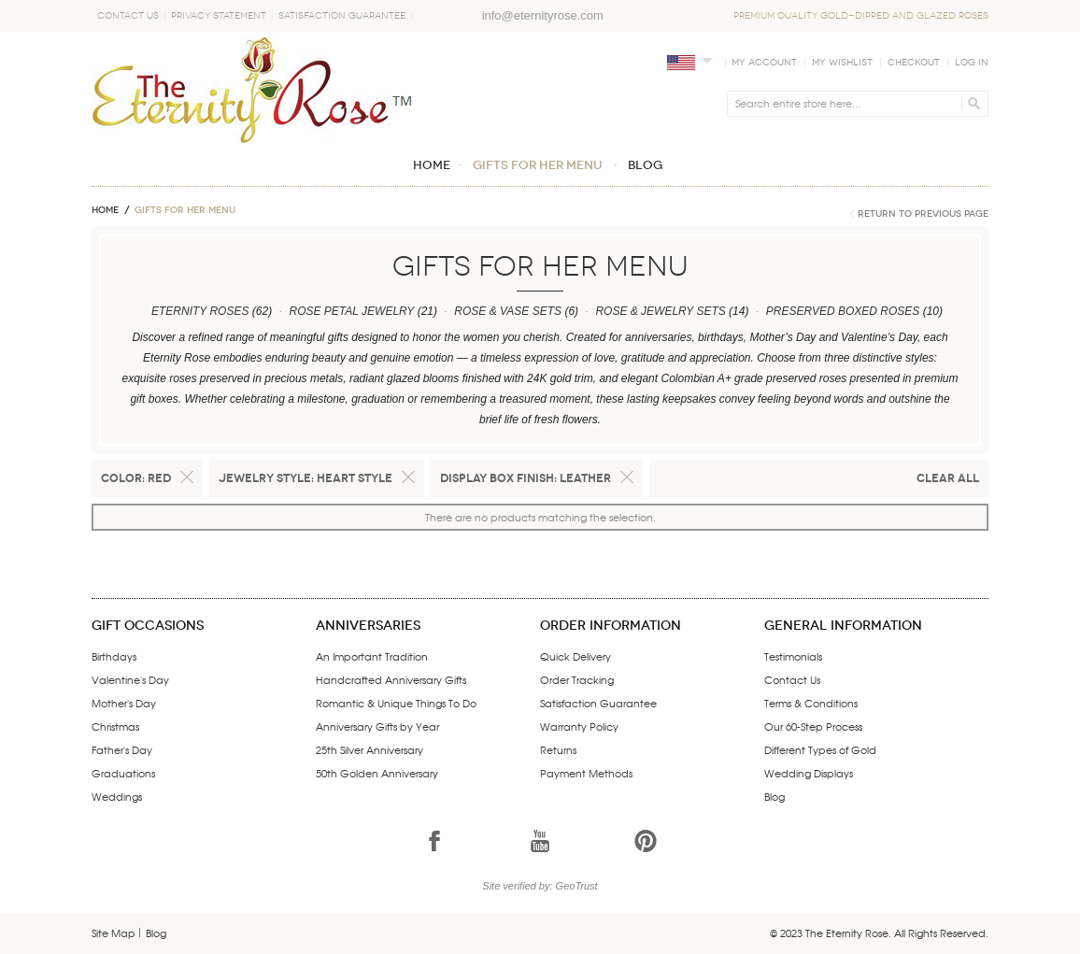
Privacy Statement (218, 16)
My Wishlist (842, 62)
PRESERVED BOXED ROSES (843, 311)
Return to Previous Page (923, 214)
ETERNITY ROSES (200, 311)
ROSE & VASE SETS (507, 311)
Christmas (115, 726)
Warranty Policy (579, 726)
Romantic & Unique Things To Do (396, 702)
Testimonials (793, 655)
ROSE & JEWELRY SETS (660, 311)
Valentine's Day (130, 679)
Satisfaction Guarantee (341, 16)
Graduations (123, 772)
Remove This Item (186, 477)
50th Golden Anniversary (377, 772)
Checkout (914, 62)
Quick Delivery (575, 655)
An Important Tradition (372, 655)
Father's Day (122, 749)
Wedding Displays (808, 772)
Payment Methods (586, 772)
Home (105, 210)
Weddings (117, 796)
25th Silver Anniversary (369, 749)
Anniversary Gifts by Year (377, 726)
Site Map (113, 932)
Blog (774, 796)
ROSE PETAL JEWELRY (351, 311)
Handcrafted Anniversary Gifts (391, 679)
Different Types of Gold (820, 749)
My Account (764, 62)
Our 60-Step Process (813, 726)
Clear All (948, 478)
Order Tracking (577, 679)
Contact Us (128, 16)
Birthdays (114, 655)
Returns (558, 749)
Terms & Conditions (811, 702)
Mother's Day (124, 702)
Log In (971, 62)
